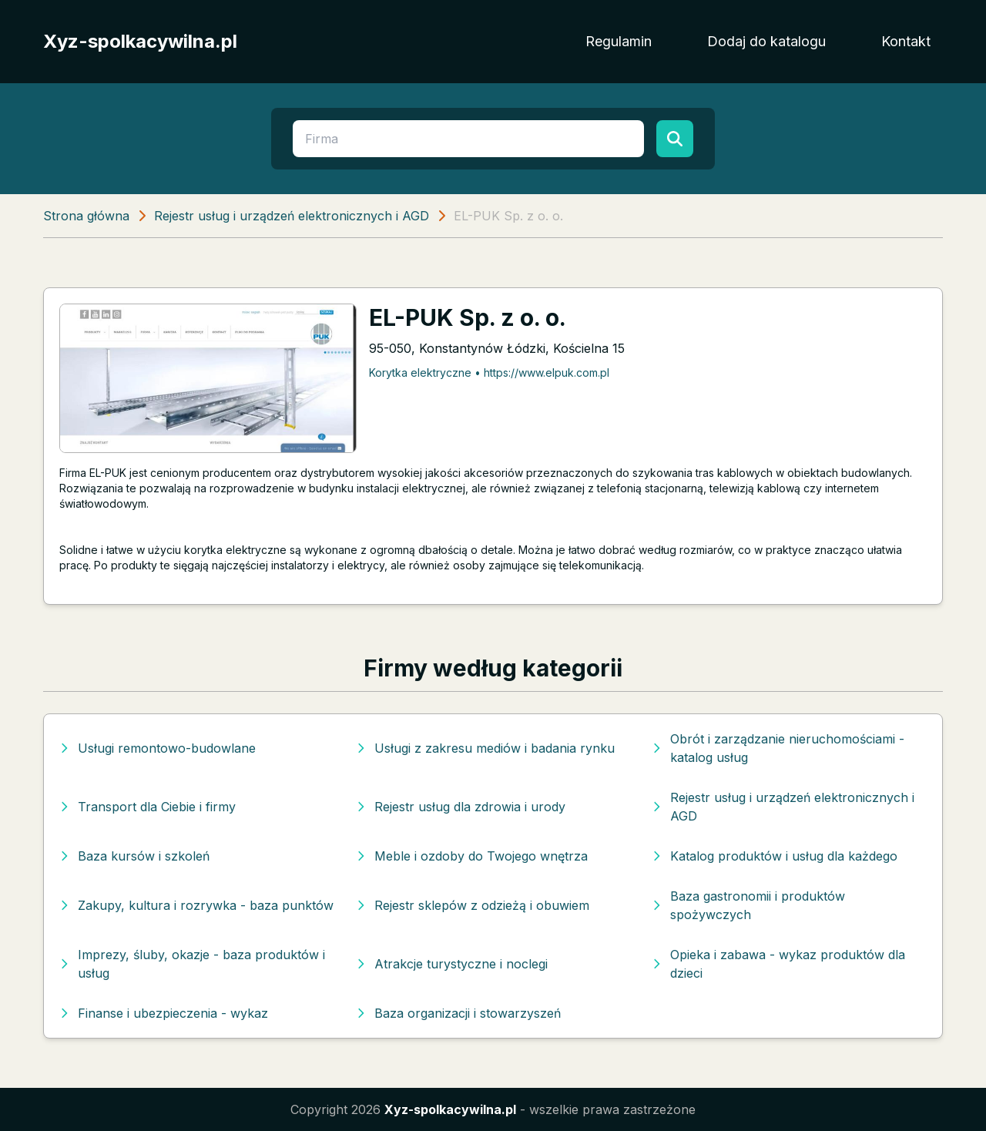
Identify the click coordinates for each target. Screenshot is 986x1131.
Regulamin (618, 41)
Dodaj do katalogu (766, 41)
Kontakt (906, 41)
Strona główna (86, 215)
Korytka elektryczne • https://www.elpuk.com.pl (489, 372)
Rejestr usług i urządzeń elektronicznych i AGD (291, 215)
